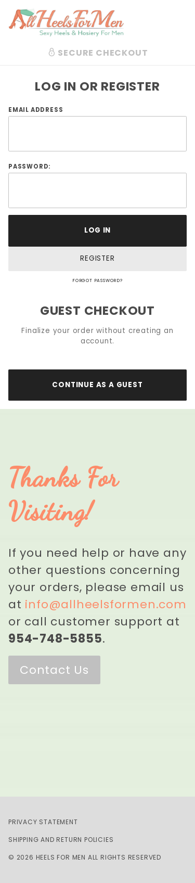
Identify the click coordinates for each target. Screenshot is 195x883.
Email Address (35, 110)
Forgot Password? (97, 280)
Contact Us (54, 670)
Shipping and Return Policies (60, 839)
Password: (29, 166)
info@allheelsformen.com (105, 604)
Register (97, 258)
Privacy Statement (43, 821)
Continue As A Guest (97, 385)
